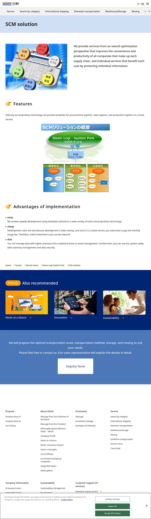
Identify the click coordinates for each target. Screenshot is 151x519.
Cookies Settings (112, 500)
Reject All (112, 507)
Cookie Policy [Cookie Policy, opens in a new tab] (67, 500)
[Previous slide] (2, 11)
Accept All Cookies (112, 514)
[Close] (147, 507)
